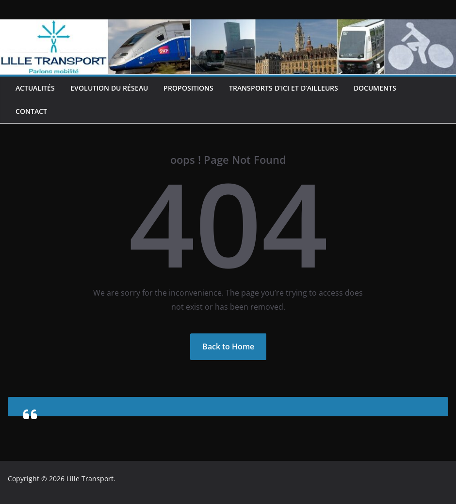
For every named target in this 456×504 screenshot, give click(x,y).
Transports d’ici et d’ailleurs (283, 88)
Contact (31, 111)
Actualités (35, 88)
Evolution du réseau (109, 88)
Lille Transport (90, 478)
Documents (375, 88)
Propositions (188, 88)
